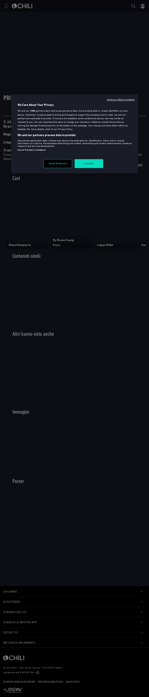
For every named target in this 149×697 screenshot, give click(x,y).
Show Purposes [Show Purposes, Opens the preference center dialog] (58, 163)
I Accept (88, 163)
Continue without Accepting (121, 99)
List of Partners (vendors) (32, 150)
